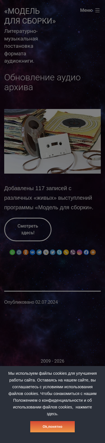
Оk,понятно (52, 427)
